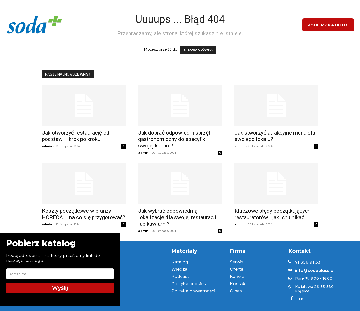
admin (47, 146)
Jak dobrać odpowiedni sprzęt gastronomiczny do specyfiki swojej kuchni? (174, 139)
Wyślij (60, 288)
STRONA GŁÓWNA (198, 49)
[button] (290, 25)
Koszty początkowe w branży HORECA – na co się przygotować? (83, 214)
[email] (60, 273)
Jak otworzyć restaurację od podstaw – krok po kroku (75, 136)
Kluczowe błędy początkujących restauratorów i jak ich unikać (272, 214)
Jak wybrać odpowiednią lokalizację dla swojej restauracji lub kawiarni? (177, 217)
